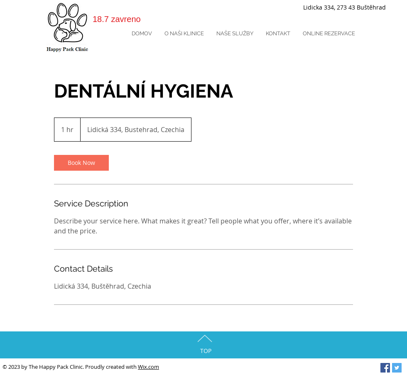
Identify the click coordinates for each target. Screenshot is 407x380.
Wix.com (148, 366)
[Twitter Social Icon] (397, 368)
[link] (81, 163)
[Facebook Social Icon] (385, 368)
